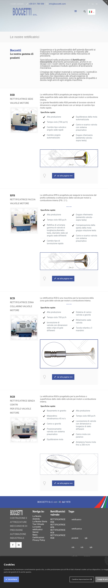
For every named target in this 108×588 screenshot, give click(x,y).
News (34, 535)
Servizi (35, 532)
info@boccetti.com (57, 4)
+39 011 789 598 (36, 4)
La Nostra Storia (39, 521)
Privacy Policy (38, 540)
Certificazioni (38, 537)
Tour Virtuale (38, 524)
